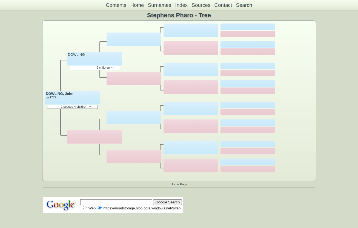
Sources (201, 5)
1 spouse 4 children (76, 106)
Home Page (179, 184)
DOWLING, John (59, 94)
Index (181, 5)
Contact (223, 5)
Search (244, 5)
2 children (105, 67)
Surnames (159, 5)
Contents (116, 5)
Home (137, 5)
